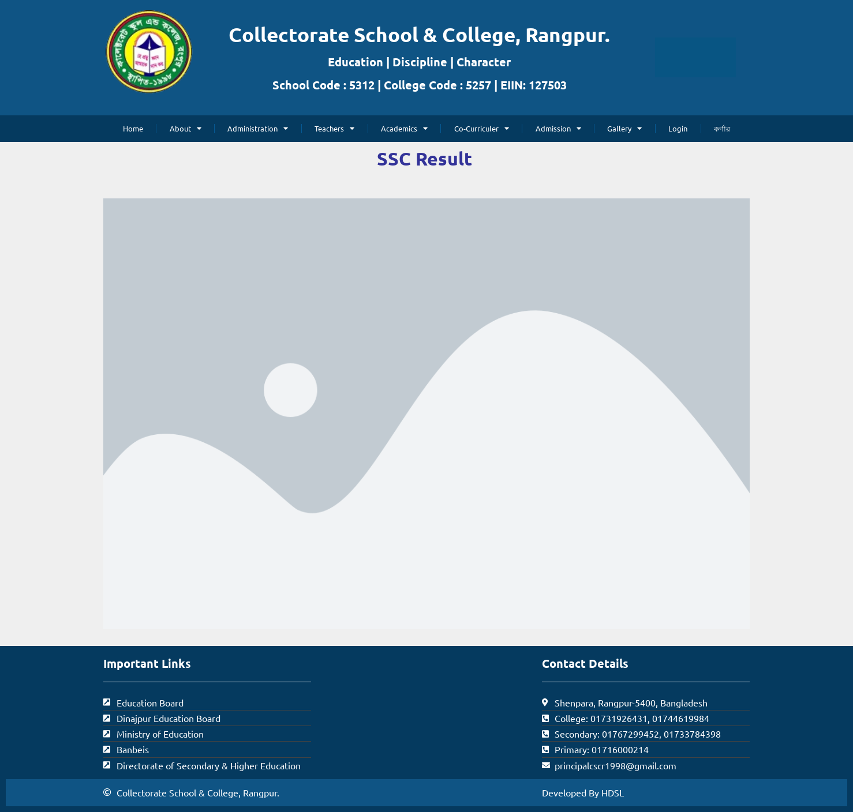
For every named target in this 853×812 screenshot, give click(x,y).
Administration (257, 128)
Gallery (624, 128)
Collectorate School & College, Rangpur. (419, 34)
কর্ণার (722, 128)
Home (133, 128)
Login (677, 128)
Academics (404, 128)
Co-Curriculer (481, 128)
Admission (558, 128)
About (185, 128)
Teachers (334, 128)
